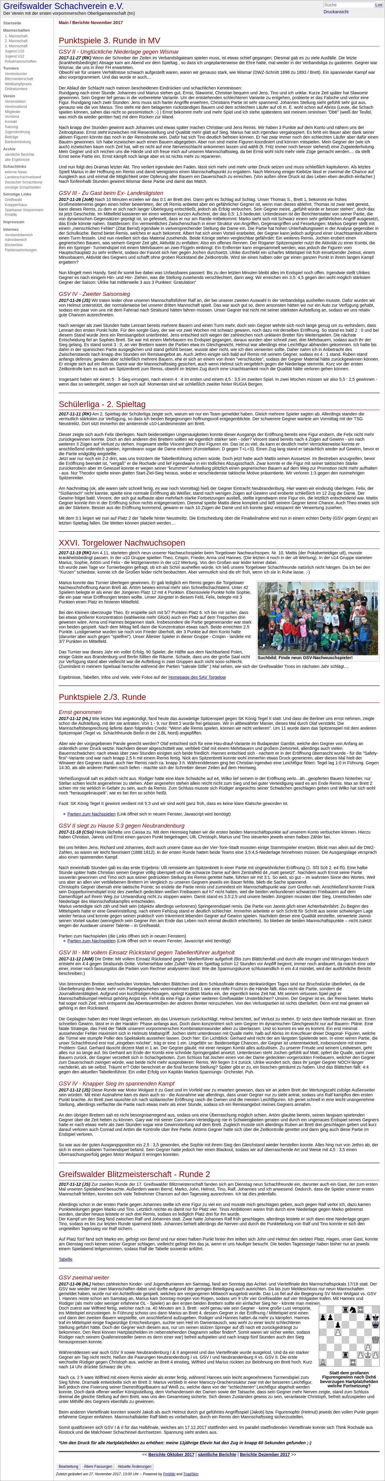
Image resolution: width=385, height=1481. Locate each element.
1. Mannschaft (16, 36)
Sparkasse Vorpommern (24, 210)
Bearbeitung (68, 1466)
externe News (16, 172)
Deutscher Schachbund (23, 182)
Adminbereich (16, 240)
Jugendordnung (17, 132)
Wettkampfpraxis (18, 84)
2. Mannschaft (16, 41)
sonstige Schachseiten (23, 187)
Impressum (13, 222)
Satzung (11, 127)
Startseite (12, 23)
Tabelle (65, 1259)
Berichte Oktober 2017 (171, 1454)
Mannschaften (16, 30)
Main (64, 22)
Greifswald (13, 200)
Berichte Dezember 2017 (265, 1454)
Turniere (11, 68)
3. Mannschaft (16, 46)
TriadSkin (190, 1474)
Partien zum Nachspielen (91, 814)
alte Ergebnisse (17, 160)
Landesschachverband (23, 177)
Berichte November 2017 (97, 22)
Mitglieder (12, 112)
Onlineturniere (16, 89)
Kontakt (11, 122)
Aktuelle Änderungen (134, 1466)
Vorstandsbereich (19, 235)
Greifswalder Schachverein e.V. (63, 6)
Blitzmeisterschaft (19, 79)
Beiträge (11, 137)
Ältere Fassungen (98, 1466)
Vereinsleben (15, 101)
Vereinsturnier (16, 74)
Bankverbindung (18, 142)
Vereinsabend (16, 107)
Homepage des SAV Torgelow (197, 677)
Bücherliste (14, 245)
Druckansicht (336, 11)
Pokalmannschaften (20, 61)
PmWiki (11, 215)
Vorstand (12, 116)
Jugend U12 (14, 56)
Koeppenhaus (16, 205)
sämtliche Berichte (19, 154)
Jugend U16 (14, 51)
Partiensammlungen (21, 250)
